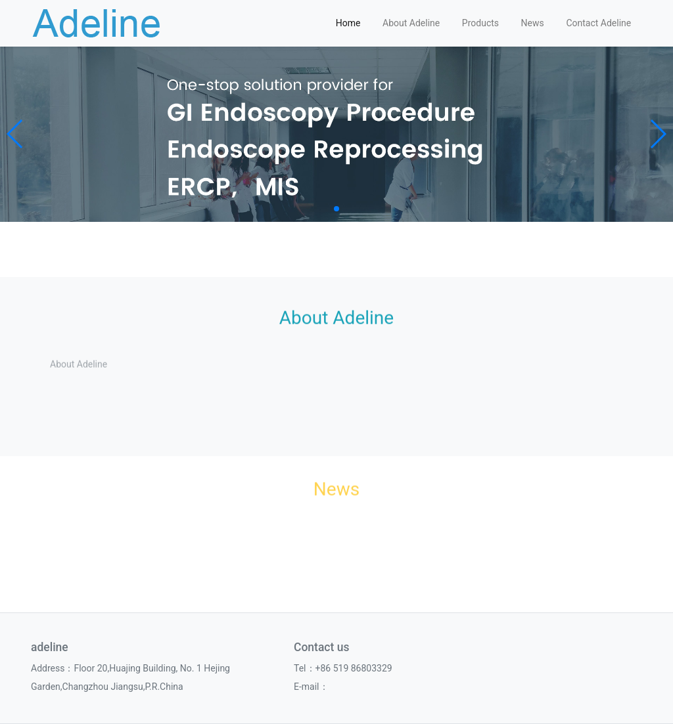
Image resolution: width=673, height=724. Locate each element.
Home (348, 23)
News (532, 23)
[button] (15, 133)
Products (480, 23)
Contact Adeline (598, 23)
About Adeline (411, 23)
